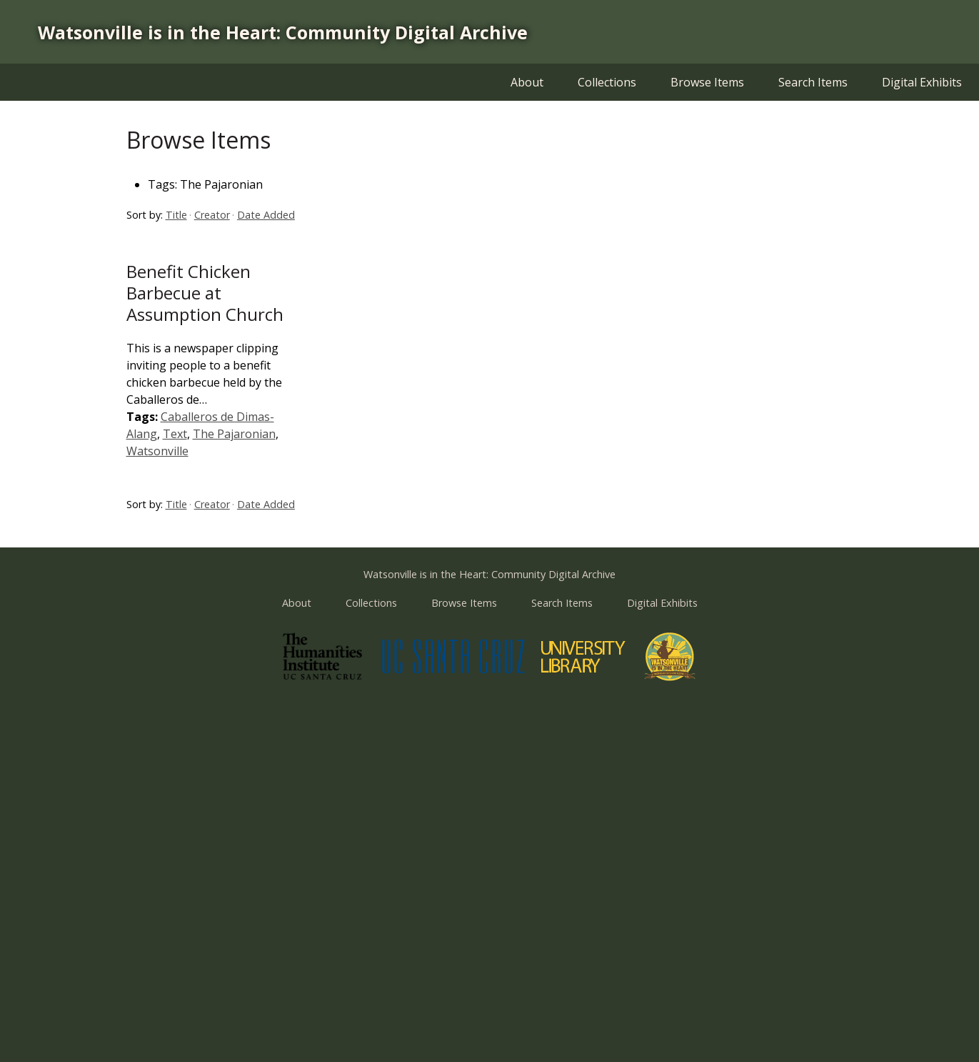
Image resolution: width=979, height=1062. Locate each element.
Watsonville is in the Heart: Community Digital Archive (283, 32)
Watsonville (157, 451)
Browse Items (707, 82)
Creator (212, 215)
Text (175, 434)
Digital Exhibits (922, 82)
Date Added (266, 215)
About (527, 82)
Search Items (813, 82)
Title (176, 215)
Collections (607, 82)
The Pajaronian (234, 434)
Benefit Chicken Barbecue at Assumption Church (204, 292)
